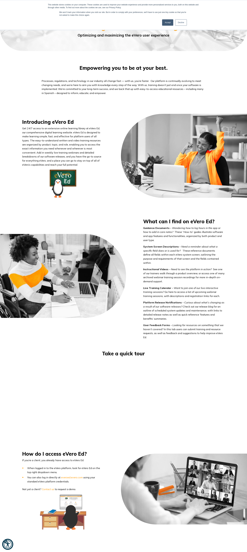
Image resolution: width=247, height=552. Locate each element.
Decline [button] (181, 22)
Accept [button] (168, 22)
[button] (7, 544)
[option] (123, 388)
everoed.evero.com (72, 477)
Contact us (48, 489)
